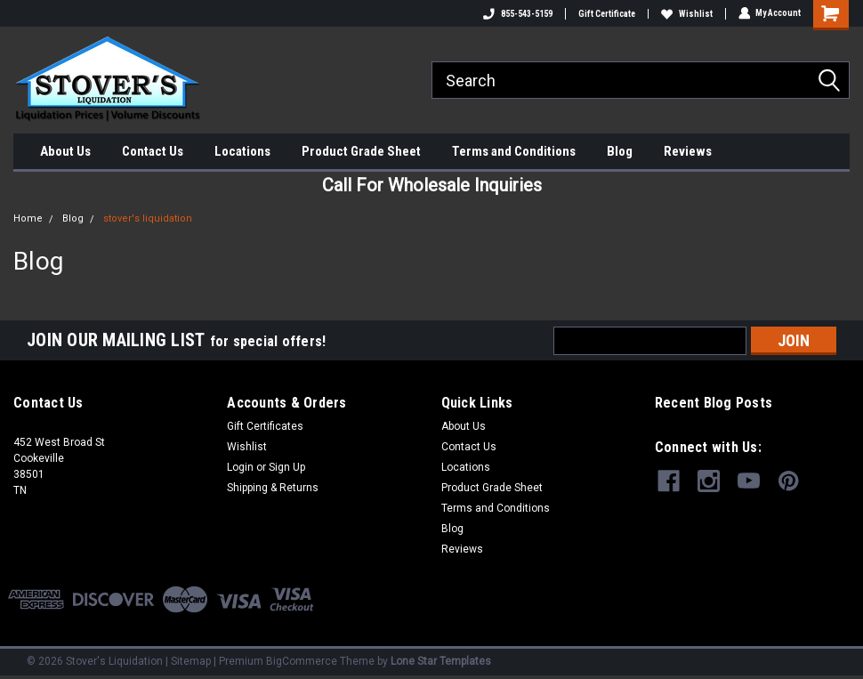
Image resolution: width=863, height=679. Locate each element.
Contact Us (152, 151)
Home (28, 218)
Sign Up (287, 467)
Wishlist (686, 14)
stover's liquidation (147, 218)
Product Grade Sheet (361, 151)
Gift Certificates (265, 426)
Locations (242, 151)
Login (240, 467)
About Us (65, 151)
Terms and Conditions (514, 151)
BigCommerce (301, 661)
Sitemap (191, 661)
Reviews (688, 151)
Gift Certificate (605, 14)
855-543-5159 (517, 14)
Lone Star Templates (441, 661)
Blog (620, 151)
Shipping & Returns (273, 487)
